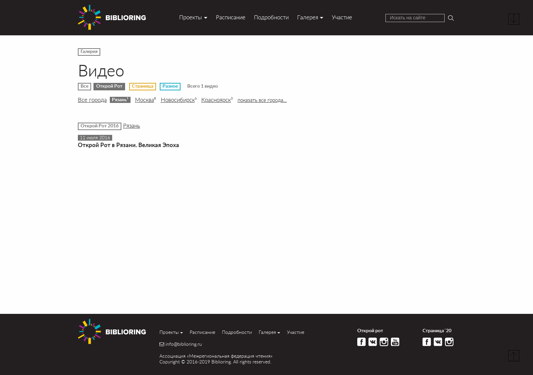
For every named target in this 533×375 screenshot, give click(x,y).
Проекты (190, 17)
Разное (170, 86)
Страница (142, 86)
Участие (342, 17)
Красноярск (217, 100)
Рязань (120, 99)
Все (84, 86)
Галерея (307, 17)
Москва (145, 100)
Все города (92, 100)
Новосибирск (179, 100)
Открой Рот (109, 86)
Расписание (230, 17)
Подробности (271, 17)
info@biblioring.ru (184, 344)
